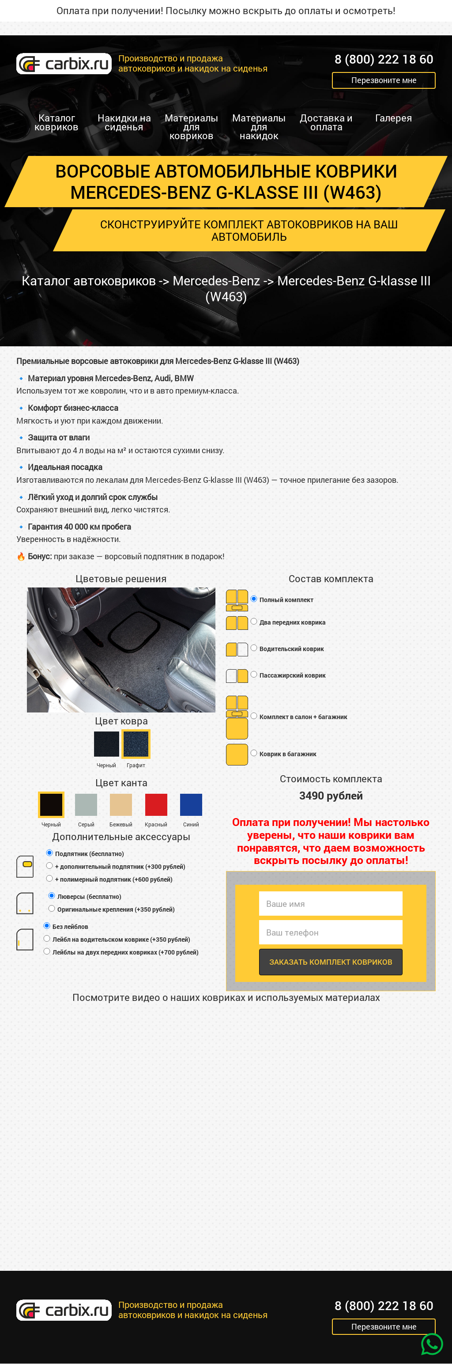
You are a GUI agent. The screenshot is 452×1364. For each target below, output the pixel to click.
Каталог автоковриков (90, 280)
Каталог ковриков (56, 122)
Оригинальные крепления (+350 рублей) (111, 909)
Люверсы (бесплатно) (84, 896)
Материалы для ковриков (191, 126)
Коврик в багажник (282, 754)
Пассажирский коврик (287, 675)
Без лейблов (65, 926)
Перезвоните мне (384, 80)
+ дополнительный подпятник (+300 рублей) (115, 866)
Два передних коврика (287, 622)
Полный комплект (281, 599)
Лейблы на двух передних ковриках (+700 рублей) (120, 952)
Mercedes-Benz (223, 280)
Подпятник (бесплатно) (84, 853)
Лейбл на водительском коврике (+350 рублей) (116, 939)
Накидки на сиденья (124, 122)
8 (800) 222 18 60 (384, 59)
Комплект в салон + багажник (298, 716)
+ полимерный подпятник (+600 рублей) (109, 879)
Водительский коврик (286, 648)
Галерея (393, 117)
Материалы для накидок (259, 126)
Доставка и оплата (326, 122)
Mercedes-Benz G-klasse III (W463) (314, 288)
